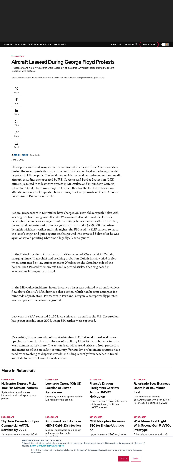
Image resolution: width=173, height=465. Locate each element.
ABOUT (116, 44)
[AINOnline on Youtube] (7, 410)
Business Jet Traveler (14, 433)
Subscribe (149, 44)
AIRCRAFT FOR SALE (39, 44)
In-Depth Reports (98, 429)
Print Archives (97, 422)
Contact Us (139, 433)
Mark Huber (37, 88)
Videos (94, 433)
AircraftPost (10, 429)
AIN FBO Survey (12, 422)
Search (130, 44)
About (137, 422)
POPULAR (20, 44)
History (137, 429)
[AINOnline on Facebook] (2, 410)
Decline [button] (136, 459)
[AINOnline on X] (12, 410)
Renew (50, 429)
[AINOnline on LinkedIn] (18, 410)
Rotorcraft (17, 56)
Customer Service (55, 426)
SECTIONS (60, 44)
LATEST (8, 44)
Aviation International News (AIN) (20, 426)
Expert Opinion (97, 426)
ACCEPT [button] (123, 459)
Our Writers (139, 426)
